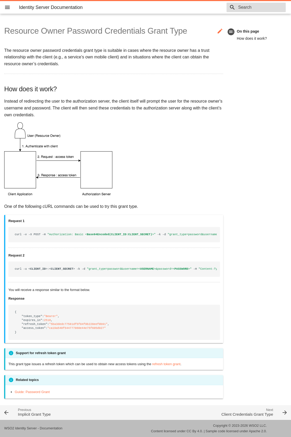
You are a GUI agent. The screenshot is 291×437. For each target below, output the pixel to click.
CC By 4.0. (195, 431)
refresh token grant (166, 364)
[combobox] (255, 7)
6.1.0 (212, 7)
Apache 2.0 (257, 431)
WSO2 (254, 426)
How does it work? (252, 38)
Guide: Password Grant (32, 392)
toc (231, 31)
